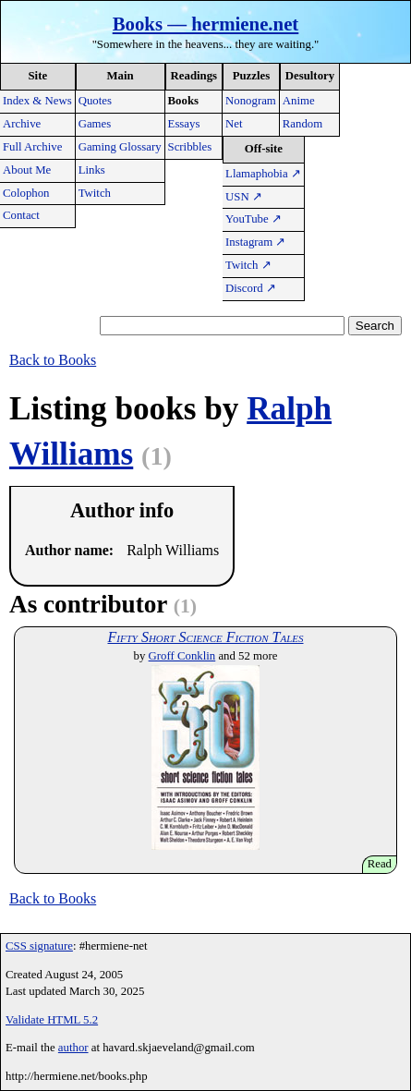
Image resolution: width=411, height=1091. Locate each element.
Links (92, 170)
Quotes (95, 100)
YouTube (253, 218)
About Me (27, 170)
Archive (22, 123)
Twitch (95, 193)
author (73, 1047)
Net (233, 123)
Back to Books (52, 360)
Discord (250, 288)
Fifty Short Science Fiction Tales (205, 637)
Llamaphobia (263, 173)
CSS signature (39, 945)
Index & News (37, 100)
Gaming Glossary (120, 146)
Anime (299, 100)
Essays (184, 123)
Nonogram (250, 100)
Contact (21, 215)
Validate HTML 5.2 (52, 1019)
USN (243, 196)
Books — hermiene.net (206, 23)
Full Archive (32, 146)
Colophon (26, 193)
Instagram (255, 242)
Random (302, 123)
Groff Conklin (182, 655)
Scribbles (190, 146)
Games (95, 123)
